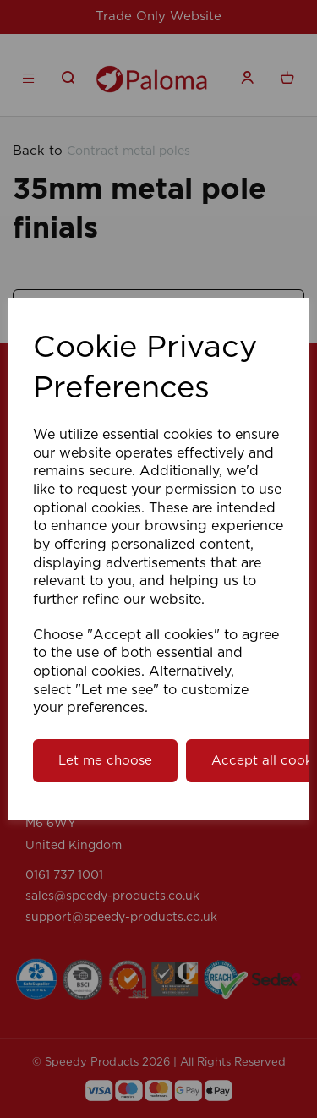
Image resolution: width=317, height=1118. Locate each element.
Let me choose (105, 760)
